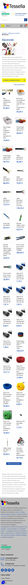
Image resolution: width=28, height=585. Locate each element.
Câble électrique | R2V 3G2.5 (6, 178)
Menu (8, 25)
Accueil (4, 33)
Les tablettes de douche (7, 537)
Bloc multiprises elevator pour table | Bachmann (7, 102)
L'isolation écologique (20, 533)
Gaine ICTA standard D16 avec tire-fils (7, 321)
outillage (18, 514)
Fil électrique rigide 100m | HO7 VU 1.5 (20, 128)
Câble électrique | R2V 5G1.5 (6, 200)
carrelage (22, 512)
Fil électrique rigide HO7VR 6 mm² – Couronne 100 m (20, 344)
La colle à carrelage (12, 529)
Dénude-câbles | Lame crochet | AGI (20, 225)
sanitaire (7, 514)
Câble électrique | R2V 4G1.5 (19, 178)
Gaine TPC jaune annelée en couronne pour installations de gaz (20, 397)
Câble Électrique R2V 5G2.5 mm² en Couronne (19, 202)
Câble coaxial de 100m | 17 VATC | (7, 450)
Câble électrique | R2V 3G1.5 (19, 157)
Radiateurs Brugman (21, 535)
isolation (16, 512)
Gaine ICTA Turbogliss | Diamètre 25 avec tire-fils (20, 299)
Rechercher (25, 19)
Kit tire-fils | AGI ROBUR (6, 224)
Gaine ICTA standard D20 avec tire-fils (20, 321)
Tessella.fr (3, 508)
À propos (4, 583)
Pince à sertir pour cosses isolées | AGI (7, 275)
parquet (3, 514)
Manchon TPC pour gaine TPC (20, 423)
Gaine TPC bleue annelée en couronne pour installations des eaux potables (7, 398)
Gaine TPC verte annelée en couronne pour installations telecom (7, 426)
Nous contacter (6, 578)
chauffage (13, 514)
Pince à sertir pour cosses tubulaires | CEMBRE (20, 247)
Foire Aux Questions (7, 580)
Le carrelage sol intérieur (12, 531)
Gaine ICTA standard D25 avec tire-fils (7, 342)
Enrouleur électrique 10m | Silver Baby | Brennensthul (20, 451)
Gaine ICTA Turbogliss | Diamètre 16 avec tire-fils (20, 276)
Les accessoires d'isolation (8, 535)
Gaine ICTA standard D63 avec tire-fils (7, 367)
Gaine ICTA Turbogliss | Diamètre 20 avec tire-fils (7, 299)
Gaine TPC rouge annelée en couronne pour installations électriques (20, 370)
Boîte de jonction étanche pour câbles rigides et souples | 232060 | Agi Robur (7, 250)
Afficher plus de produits (14, 463)
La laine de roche (9, 533)
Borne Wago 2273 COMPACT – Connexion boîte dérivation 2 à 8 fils (7, 132)
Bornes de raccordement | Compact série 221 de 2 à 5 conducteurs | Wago (20, 104)
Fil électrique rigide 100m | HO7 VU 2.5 (7, 157)
